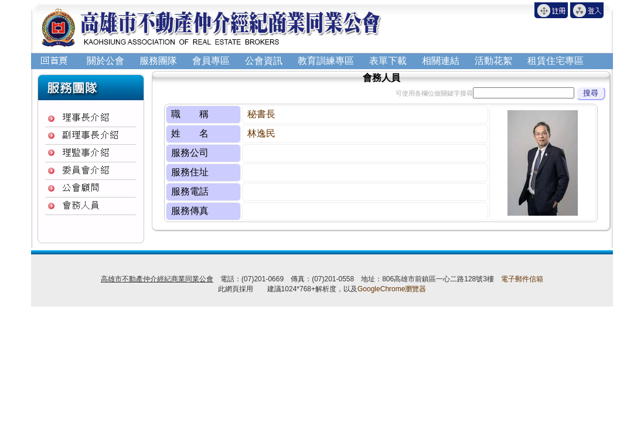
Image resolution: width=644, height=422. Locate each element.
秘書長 (261, 114)
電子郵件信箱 (522, 279)
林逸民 (261, 133)
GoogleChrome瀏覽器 (391, 289)
